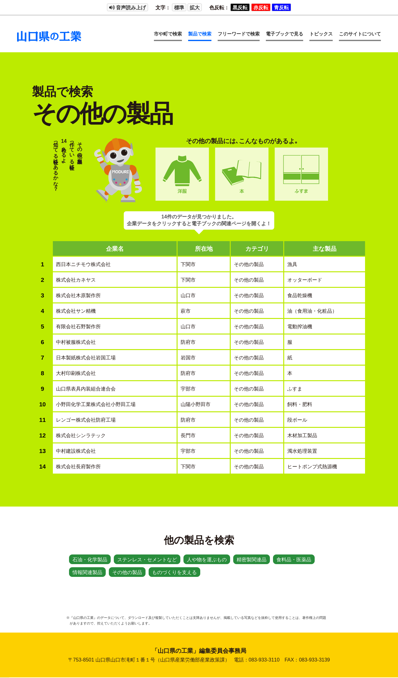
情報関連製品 (87, 572)
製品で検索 (199, 33)
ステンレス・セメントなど (147, 559)
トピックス (321, 33)
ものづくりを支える (174, 572)
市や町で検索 (168, 33)
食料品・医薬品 (293, 559)
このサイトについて (360, 33)
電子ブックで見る (284, 33)
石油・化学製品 (89, 559)
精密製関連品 (251, 559)
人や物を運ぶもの (207, 559)
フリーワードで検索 (239, 33)
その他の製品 (127, 572)
